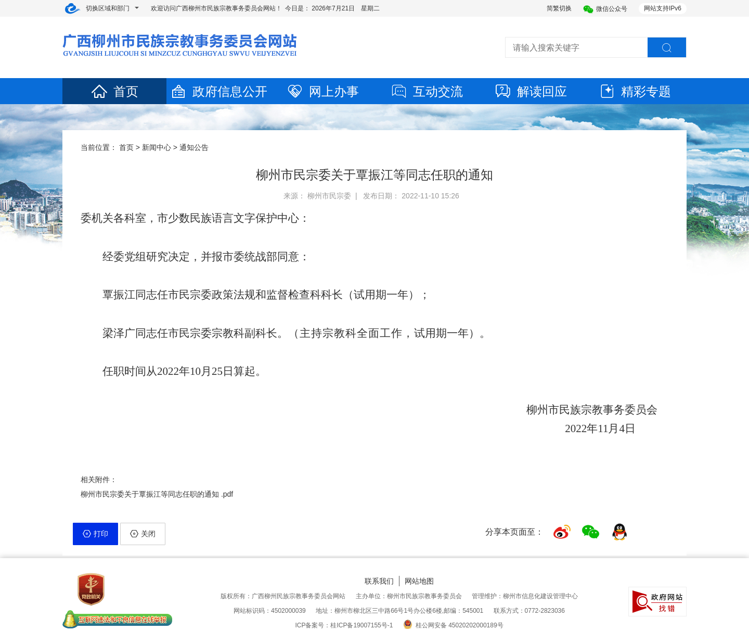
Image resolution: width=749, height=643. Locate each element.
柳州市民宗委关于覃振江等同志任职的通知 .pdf (157, 494)
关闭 (143, 533)
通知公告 (194, 147)
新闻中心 (156, 147)
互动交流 (426, 91)
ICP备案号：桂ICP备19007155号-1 (344, 625)
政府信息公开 (218, 91)
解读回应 (530, 91)
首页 (114, 91)
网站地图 (419, 581)
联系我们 (379, 581)
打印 (95, 533)
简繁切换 (559, 8)
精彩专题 (634, 91)
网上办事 (322, 91)
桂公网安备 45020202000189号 (453, 625)
